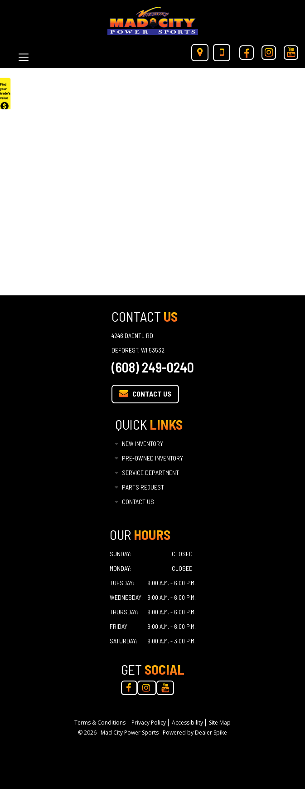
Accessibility (187, 722)
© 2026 (89, 732)
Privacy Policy (148, 722)
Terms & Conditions (100, 722)
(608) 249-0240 (152, 367)
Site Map (220, 722)
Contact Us (145, 393)
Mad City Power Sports (130, 732)
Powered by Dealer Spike (195, 732)
